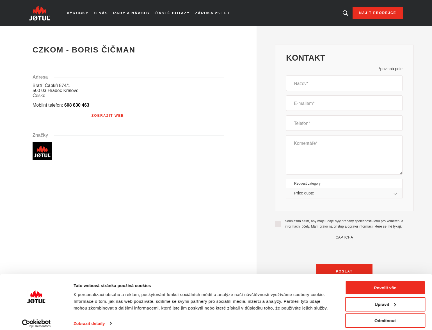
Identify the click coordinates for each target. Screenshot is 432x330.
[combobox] (344, 195)
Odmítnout (385, 316)
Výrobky (84, 14)
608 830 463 (76, 107)
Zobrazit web (108, 118)
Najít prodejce (370, 14)
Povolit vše (385, 283)
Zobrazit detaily (89, 318)
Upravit (385, 299)
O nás (107, 14)
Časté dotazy (177, 14)
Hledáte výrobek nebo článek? (339, 14)
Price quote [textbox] (304, 194)
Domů (40, 33)
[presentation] (344, 252)
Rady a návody (138, 14)
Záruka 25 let (216, 14)
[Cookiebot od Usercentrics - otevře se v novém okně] (36, 319)
